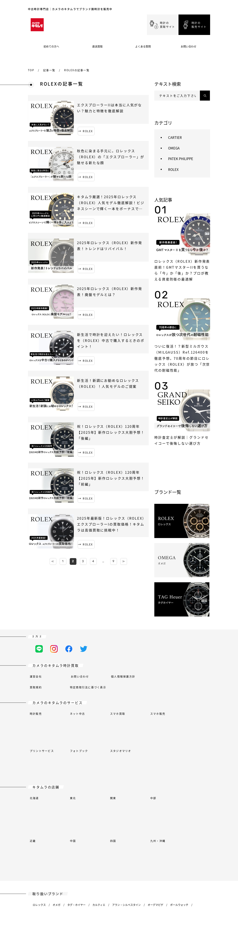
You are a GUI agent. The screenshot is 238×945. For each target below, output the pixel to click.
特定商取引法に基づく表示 (88, 687)
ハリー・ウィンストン (175, 821)
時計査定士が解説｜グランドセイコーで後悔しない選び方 (181, 440)
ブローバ (117, 810)
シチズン (184, 810)
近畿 (33, 761)
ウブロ (74, 831)
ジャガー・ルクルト (107, 831)
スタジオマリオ (120, 724)
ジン (190, 842)
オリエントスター (90, 842)
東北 (73, 751)
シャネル (167, 810)
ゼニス (37, 864)
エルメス (58, 831)
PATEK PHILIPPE (180, 158)
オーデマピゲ (155, 799)
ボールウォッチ (179, 799)
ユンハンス (132, 831)
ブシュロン (73, 810)
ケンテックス (154, 831)
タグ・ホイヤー (76, 799)
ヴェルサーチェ (152, 853)
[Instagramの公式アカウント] (54, 649)
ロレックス (39, 799)
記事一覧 (49, 70)
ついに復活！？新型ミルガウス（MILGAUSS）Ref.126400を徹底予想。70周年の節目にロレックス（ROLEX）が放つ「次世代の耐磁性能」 (182, 358)
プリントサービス (42, 724)
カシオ (151, 810)
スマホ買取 (117, 713)
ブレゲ (56, 810)
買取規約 (36, 687)
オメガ (56, 799)
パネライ (128, 842)
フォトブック (79, 724)
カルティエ (98, 799)
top (31, 70)
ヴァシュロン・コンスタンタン (117, 853)
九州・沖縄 (157, 761)
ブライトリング (96, 810)
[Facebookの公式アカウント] (69, 649)
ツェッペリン (55, 864)
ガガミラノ (129, 821)
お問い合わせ (80, 676)
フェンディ (39, 821)
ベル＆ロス (39, 810)
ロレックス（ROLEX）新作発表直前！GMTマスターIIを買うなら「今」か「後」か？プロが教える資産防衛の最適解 (182, 270)
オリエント (66, 842)
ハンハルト (39, 831)
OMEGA (174, 148)
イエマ (199, 853)
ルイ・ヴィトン (195, 831)
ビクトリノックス (178, 853)
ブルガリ (135, 810)
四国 (113, 761)
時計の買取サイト (167, 24)
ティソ (36, 853)
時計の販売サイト (199, 24)
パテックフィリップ (151, 842)
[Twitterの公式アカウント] (83, 649)
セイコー (175, 842)
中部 (153, 751)
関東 (113, 751)
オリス (112, 842)
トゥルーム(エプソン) (60, 853)
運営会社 (36, 676)
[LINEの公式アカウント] (39, 649)
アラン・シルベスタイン (126, 799)
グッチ (112, 821)
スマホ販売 (157, 713)
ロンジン (174, 831)
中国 (73, 761)
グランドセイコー (90, 821)
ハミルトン (148, 821)
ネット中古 (77, 713)
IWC (87, 831)
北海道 (34, 751)
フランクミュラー (62, 821)
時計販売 (36, 713)
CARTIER (175, 137)
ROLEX (88, 131)
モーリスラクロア (43, 842)
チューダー (85, 853)
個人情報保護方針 (123, 676)
